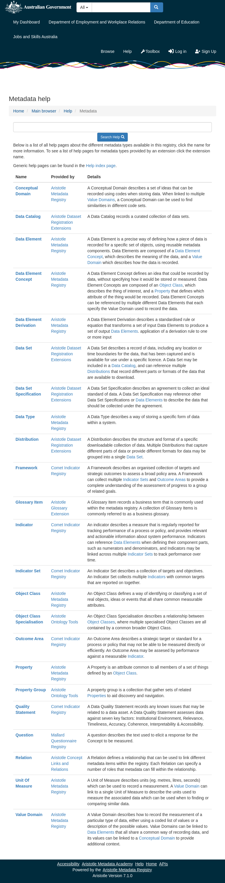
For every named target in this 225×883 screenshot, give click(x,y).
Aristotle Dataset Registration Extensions (66, 222)
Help (127, 51)
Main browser (44, 111)
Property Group (31, 689)
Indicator (24, 524)
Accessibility (68, 864)
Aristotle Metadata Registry (59, 194)
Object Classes (101, 622)
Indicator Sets (135, 479)
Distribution (27, 439)
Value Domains (101, 199)
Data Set (24, 348)
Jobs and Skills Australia (35, 36)
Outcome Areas (171, 479)
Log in (177, 51)
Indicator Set (28, 571)
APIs (163, 864)
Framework (27, 467)
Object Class (171, 285)
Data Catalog (28, 216)
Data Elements (124, 331)
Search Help (112, 137)
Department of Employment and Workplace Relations (97, 22)
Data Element (29, 239)
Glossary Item (29, 502)
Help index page (100, 165)
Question (24, 735)
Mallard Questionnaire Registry (63, 741)
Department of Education (177, 22)
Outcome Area (29, 638)
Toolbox (150, 51)
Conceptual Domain (157, 838)
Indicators (157, 576)
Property (162, 291)
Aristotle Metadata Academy (107, 864)
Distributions (98, 371)
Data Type (25, 416)
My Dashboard (26, 22)
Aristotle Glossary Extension (60, 508)
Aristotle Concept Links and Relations (66, 763)
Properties (96, 695)
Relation (24, 757)
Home (18, 111)
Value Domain (187, 786)
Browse (108, 51)
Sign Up (205, 51)
